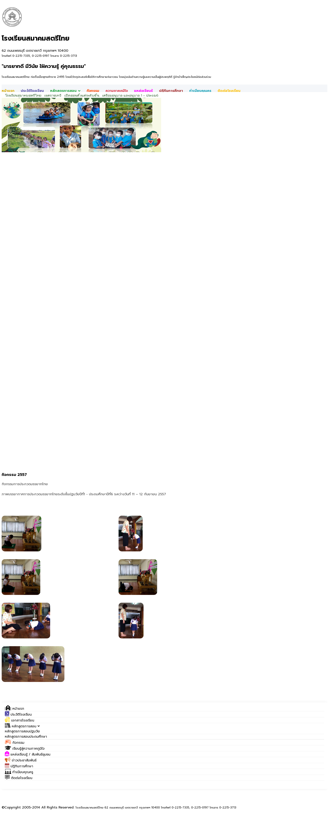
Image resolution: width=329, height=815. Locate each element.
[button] (22, 726)
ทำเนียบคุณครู (200, 90)
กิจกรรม (93, 90)
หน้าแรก (8, 90)
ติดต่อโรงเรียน (229, 90)
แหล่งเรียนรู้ (143, 90)
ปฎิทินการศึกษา (171, 90)
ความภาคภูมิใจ (117, 90)
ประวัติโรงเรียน (32, 90)
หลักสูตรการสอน (65, 90)
